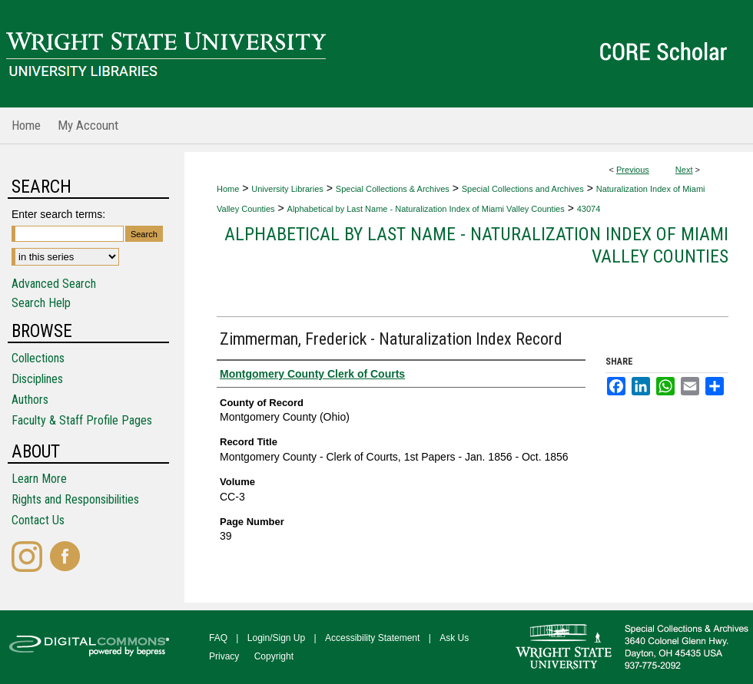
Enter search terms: (58, 214)
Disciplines (37, 379)
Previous (632, 169)
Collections (38, 358)
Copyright (274, 656)
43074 (589, 208)
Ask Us (454, 638)
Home (228, 188)
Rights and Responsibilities (75, 499)
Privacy (224, 656)
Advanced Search (54, 283)
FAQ (218, 638)
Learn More (39, 478)
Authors (30, 399)
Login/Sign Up (276, 638)
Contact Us (38, 520)
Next (684, 169)
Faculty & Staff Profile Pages (82, 420)
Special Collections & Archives (392, 188)
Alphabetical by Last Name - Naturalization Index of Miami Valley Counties (426, 208)
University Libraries (287, 188)
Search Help (41, 303)
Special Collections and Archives (523, 188)
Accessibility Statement (372, 638)
